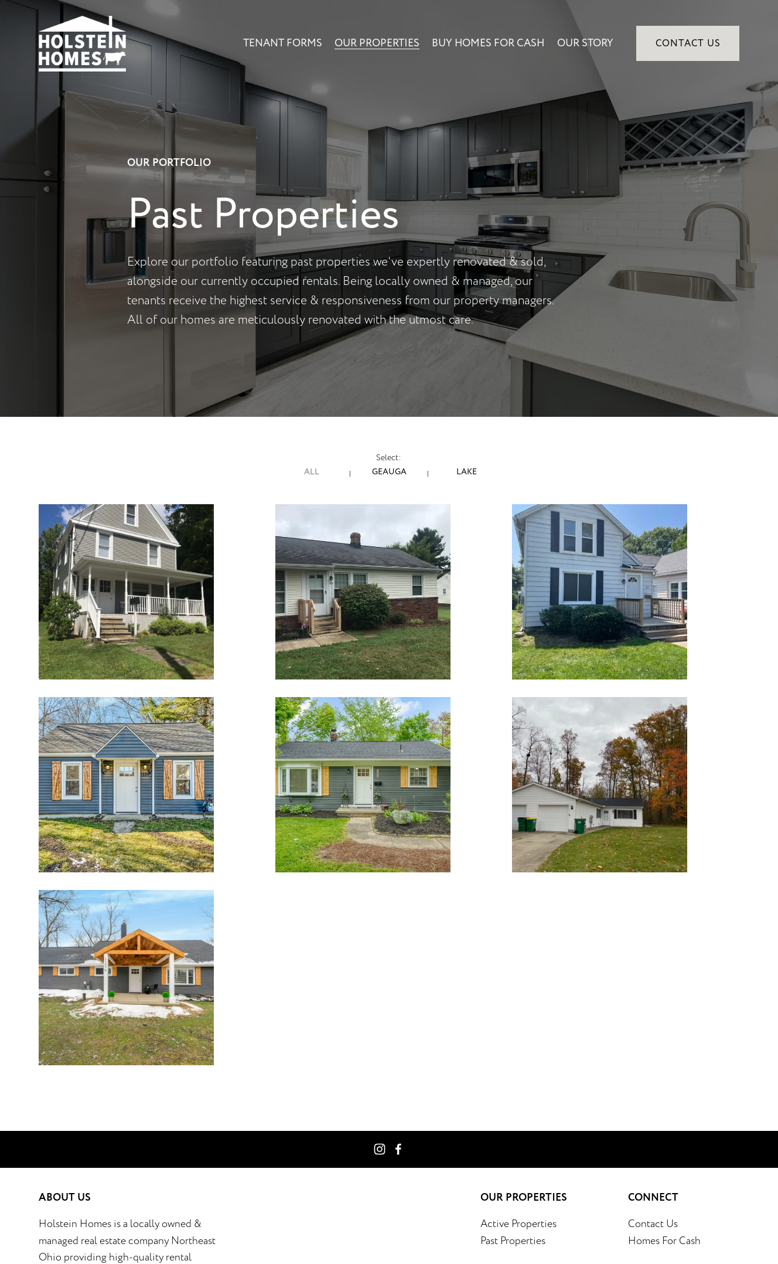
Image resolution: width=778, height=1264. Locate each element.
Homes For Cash (664, 1241)
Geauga (389, 471)
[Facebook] (398, 1149)
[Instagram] (379, 1149)
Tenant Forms (282, 43)
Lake (466, 471)
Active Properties (518, 1224)
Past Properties (512, 1241)
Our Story (585, 43)
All (311, 471)
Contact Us (688, 43)
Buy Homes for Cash (488, 43)
